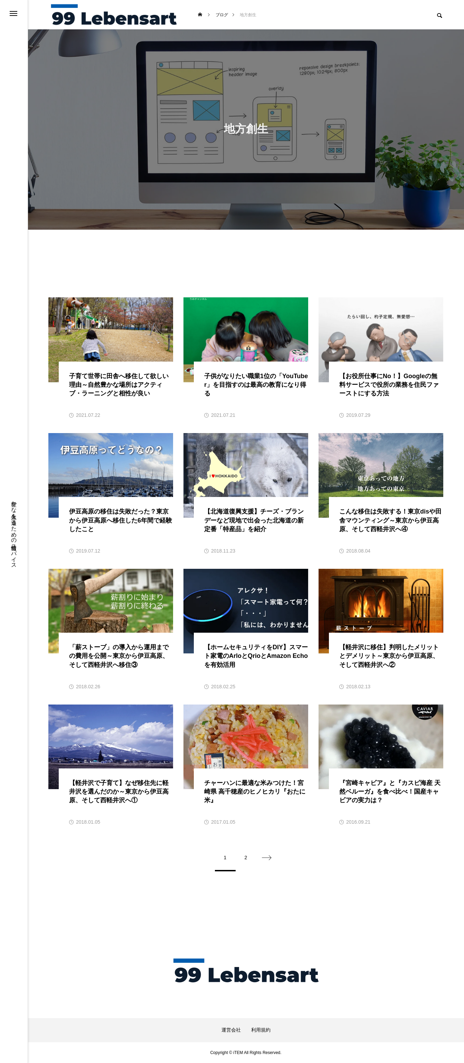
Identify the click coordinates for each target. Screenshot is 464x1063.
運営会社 (231, 1030)
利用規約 (261, 1030)
